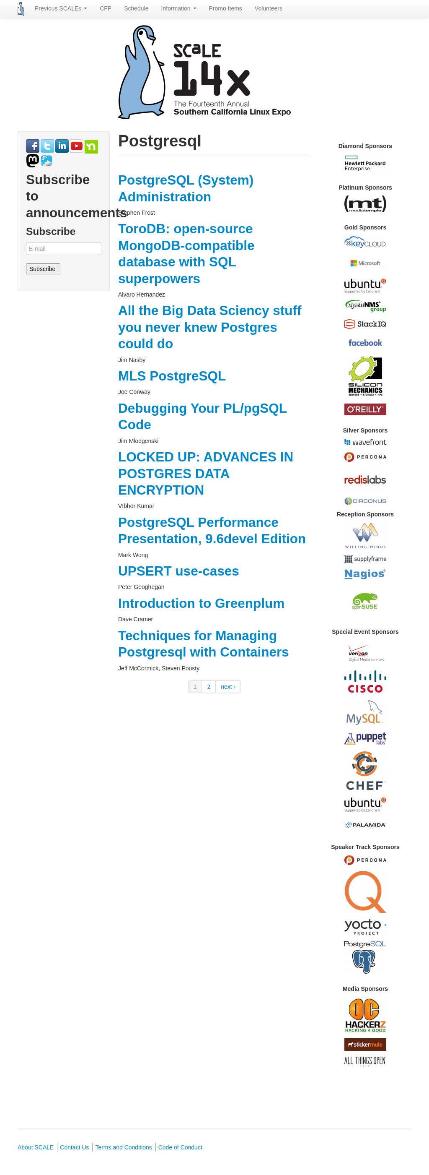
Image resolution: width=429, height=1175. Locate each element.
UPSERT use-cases (178, 570)
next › (228, 686)
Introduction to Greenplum (201, 603)
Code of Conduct (180, 1147)
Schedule (136, 8)
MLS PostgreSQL (172, 375)
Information (178, 8)
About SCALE (36, 1147)
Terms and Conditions (123, 1147)
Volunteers (268, 8)
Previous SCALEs (61, 8)
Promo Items (225, 8)
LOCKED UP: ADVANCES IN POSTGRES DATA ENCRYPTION (205, 473)
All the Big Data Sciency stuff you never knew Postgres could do (210, 327)
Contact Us (74, 1147)
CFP (105, 8)
